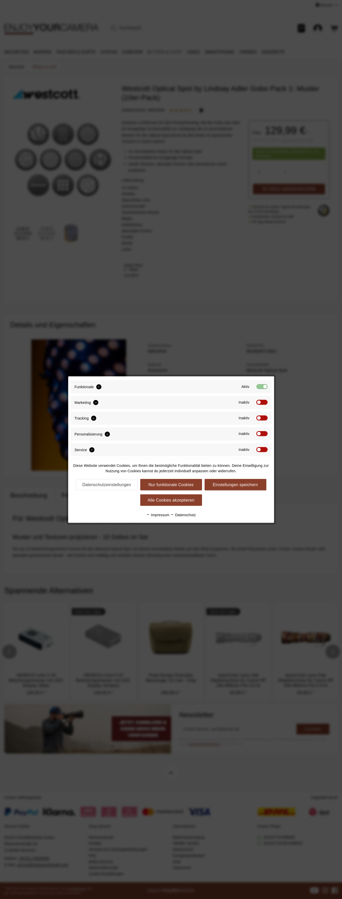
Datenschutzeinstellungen (106, 485)
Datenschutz (183, 515)
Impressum (157, 515)
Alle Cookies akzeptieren (170, 500)
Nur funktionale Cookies (171, 485)
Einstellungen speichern (235, 485)
